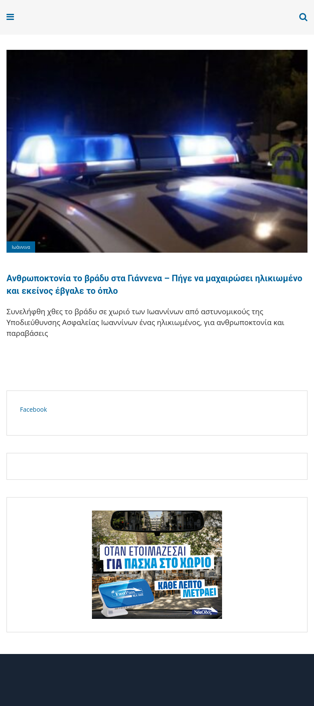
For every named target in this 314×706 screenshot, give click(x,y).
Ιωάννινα (21, 247)
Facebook (33, 409)
